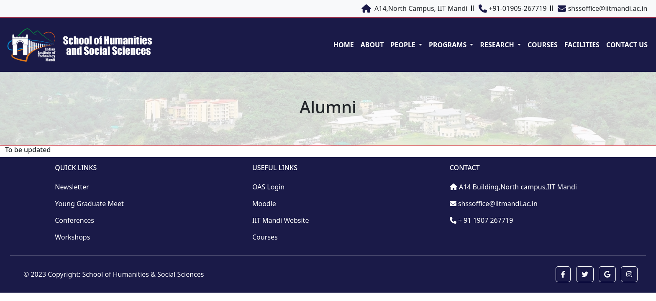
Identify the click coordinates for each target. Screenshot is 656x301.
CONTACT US (627, 44)
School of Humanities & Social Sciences (143, 274)
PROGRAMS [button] (448, 44)
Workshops (72, 237)
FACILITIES (582, 44)
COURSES (543, 44)
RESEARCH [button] (497, 44)
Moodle (264, 203)
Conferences (74, 220)
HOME (343, 44)
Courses (265, 237)
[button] (563, 274)
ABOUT (372, 44)
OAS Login (268, 186)
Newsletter (72, 186)
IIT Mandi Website (280, 220)
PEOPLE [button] (403, 44)
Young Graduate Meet (89, 203)
